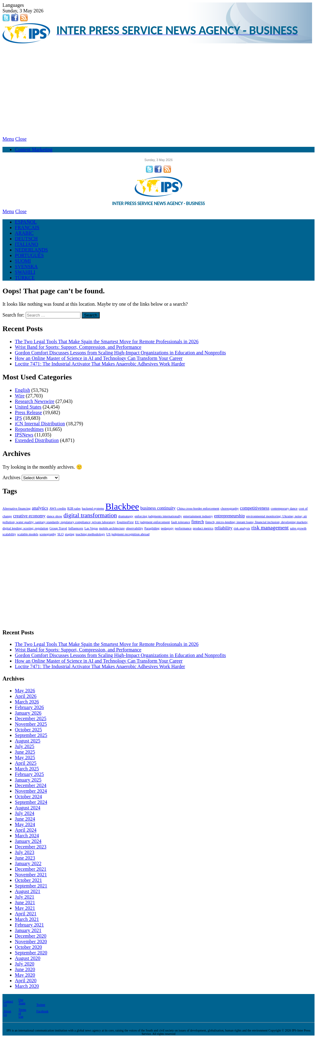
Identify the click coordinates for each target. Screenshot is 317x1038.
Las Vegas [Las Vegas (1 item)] (91, 528)
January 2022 (28, 863)
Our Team (22, 1001)
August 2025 (27, 740)
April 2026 (26, 696)
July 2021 (24, 897)
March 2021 (27, 919)
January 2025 (28, 779)
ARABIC (24, 233)
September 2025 (31, 735)
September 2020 (31, 952)
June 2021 (25, 902)
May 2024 (25, 824)
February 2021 (29, 924)
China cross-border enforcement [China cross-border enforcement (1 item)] (198, 508)
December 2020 (30, 936)
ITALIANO (26, 244)
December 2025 (30, 718)
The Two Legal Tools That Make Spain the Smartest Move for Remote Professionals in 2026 (106, 341)
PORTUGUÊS (29, 255)
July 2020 (24, 963)
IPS (18, 418)
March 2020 (27, 986)
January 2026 (28, 713)
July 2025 (24, 746)
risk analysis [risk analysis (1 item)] (242, 528)
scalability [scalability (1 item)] (9, 534)
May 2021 (25, 908)
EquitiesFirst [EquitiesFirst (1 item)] (125, 522)
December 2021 (30, 869)
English (22, 390)
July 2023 (24, 852)
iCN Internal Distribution (40, 423)
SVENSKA (26, 266)
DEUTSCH (26, 238)
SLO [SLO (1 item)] (60, 534)
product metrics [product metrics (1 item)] (203, 528)
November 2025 (31, 724)
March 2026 (27, 701)
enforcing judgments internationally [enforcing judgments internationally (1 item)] (158, 516)
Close (20, 139)
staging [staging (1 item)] (70, 534)
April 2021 (26, 913)
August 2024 (27, 807)
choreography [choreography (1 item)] (229, 508)
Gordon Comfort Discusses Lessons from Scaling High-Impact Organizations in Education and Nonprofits (120, 352)
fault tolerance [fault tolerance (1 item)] (180, 522)
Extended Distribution (37, 440)
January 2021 (28, 930)
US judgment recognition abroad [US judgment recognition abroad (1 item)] (127, 534)
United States (28, 407)
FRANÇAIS (27, 227)
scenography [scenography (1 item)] (48, 534)
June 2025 (25, 752)
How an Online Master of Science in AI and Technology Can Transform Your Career (99, 358)
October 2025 (28, 729)
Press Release (28, 412)
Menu (8, 139)
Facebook (42, 1011)
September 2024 (31, 802)
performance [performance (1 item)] (183, 528)
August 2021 (27, 891)
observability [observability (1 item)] (134, 528)
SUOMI (23, 261)
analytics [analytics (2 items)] (40, 508)
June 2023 (25, 858)
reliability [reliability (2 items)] (223, 527)
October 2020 (28, 947)
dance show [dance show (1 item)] (54, 516)
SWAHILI (25, 272)
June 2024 (25, 818)
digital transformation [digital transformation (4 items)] (90, 515)
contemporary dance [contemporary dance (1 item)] (284, 508)
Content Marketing (33, 149)
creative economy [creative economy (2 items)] (29, 515)
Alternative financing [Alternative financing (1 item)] (16, 508)
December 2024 (30, 785)
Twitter (40, 1004)
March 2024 (27, 835)
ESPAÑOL (26, 222)
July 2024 (24, 813)
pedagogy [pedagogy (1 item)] (167, 528)
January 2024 (28, 841)
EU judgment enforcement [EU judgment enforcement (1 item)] (152, 522)
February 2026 (29, 707)
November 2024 (31, 791)
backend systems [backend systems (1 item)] (93, 508)
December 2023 (30, 846)
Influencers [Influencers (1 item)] (75, 528)
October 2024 (28, 796)
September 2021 (31, 885)
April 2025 (26, 763)
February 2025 (29, 774)
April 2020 (26, 980)
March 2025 (27, 768)
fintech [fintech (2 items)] (197, 521)
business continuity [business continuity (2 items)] (158, 508)
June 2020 (25, 969)
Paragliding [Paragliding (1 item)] (151, 528)
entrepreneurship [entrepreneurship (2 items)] (229, 515)
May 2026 (25, 690)
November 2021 (31, 874)
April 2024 (26, 830)
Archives (11, 477)
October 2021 (28, 880)
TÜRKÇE (25, 277)
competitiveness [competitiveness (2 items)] (254, 508)
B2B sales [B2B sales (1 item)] (73, 508)
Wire (19, 395)
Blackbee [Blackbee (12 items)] (122, 506)
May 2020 (25, 975)
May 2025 (25, 757)
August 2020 (27, 958)
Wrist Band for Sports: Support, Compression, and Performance (78, 347)
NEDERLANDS (31, 249)
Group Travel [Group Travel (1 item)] (58, 528)
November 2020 (31, 941)
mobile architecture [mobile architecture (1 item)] (112, 528)
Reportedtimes (29, 429)
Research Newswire (34, 401)
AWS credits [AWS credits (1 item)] (57, 508)
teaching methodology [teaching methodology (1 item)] (90, 534)
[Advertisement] (158, 89)
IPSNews (24, 434)
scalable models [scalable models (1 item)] (27, 534)
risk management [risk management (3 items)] (270, 527)
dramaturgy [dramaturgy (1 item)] (125, 516)
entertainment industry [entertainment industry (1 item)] (198, 516)
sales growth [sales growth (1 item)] (298, 528)
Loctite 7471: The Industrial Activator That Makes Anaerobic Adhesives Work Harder (100, 363)
